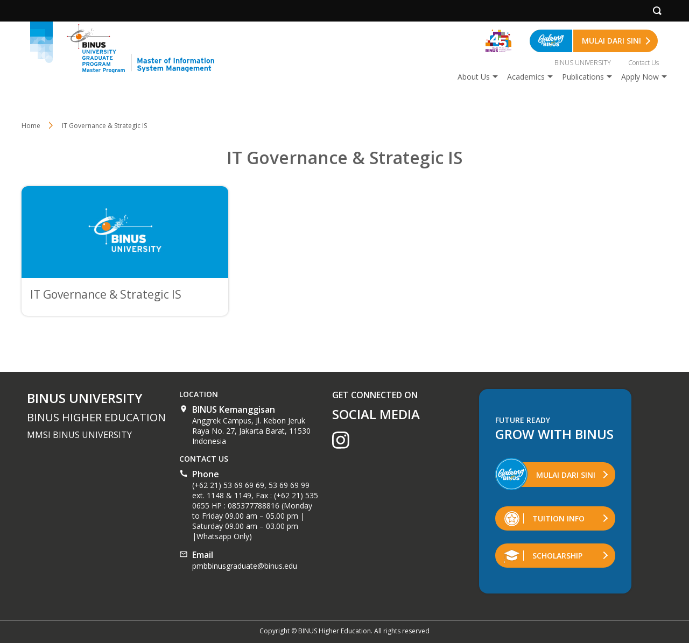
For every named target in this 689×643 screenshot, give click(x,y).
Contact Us (643, 62)
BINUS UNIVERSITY (582, 62)
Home (31, 125)
